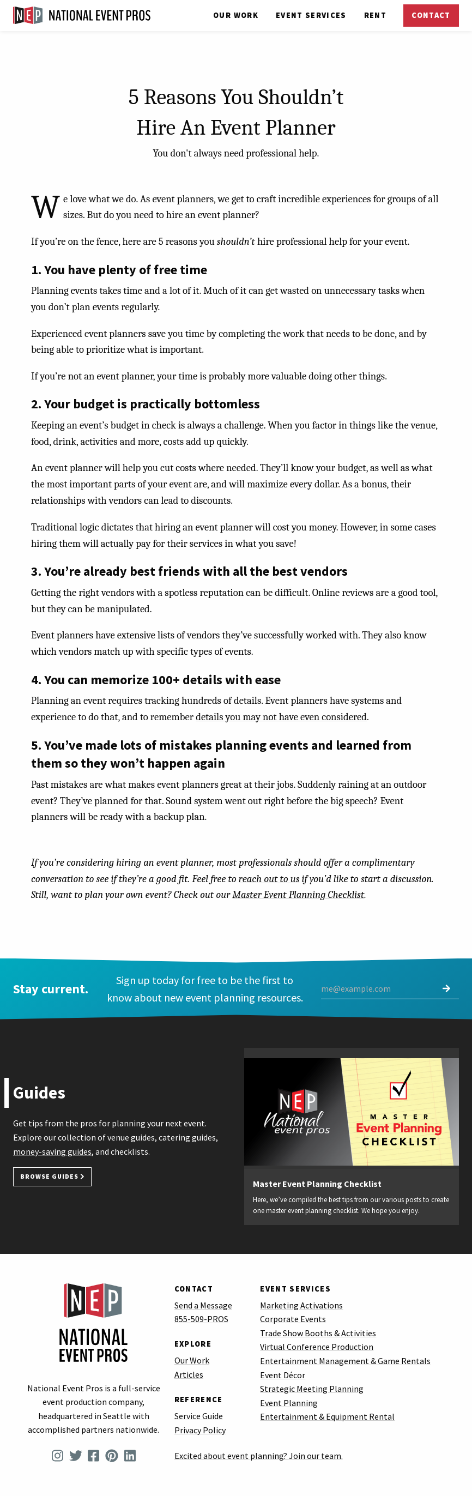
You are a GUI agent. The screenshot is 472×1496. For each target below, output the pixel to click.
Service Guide (198, 1415)
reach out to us (269, 879)
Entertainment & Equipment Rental (327, 1416)
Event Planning (289, 1402)
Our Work (235, 15)
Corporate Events (293, 1318)
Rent (375, 15)
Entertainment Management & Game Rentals (345, 1360)
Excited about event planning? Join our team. (258, 1455)
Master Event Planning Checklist (298, 895)
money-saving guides (52, 1151)
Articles (188, 1374)
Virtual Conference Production (316, 1346)
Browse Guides (52, 1177)
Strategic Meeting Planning (312, 1388)
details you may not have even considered (281, 717)
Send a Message (203, 1305)
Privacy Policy (200, 1430)
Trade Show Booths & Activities (318, 1333)
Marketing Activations (301, 1305)
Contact (431, 15)
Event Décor (282, 1375)
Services (311, 15)
